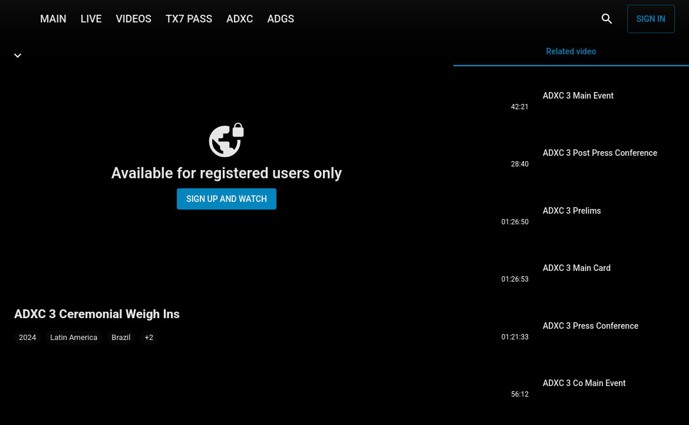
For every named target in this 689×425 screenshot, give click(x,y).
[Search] (607, 19)
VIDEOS (133, 19)
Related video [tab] (571, 56)
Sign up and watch (226, 199)
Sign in (651, 19)
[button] (149, 338)
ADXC (239, 19)
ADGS (280, 19)
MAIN (53, 19)
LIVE (91, 19)
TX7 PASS (189, 19)
